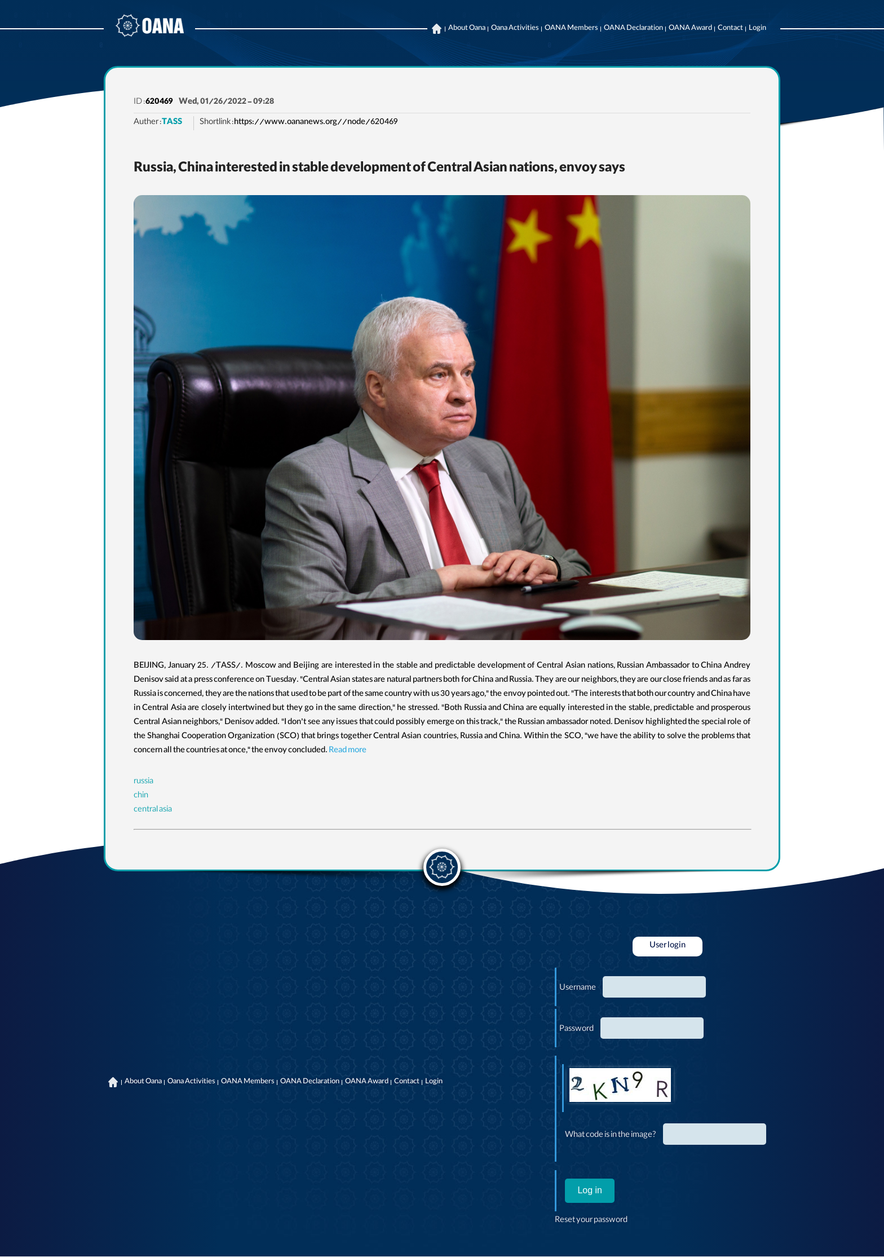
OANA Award (690, 29)
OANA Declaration (633, 29)
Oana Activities (515, 29)
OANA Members (571, 29)
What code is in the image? (610, 1136)
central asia (153, 810)
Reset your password (591, 1221)
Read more (347, 751)
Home (436, 29)
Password (576, 1030)
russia (143, 782)
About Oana (466, 29)
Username (577, 988)
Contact (730, 29)
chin (141, 796)
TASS (172, 123)
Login (757, 29)
